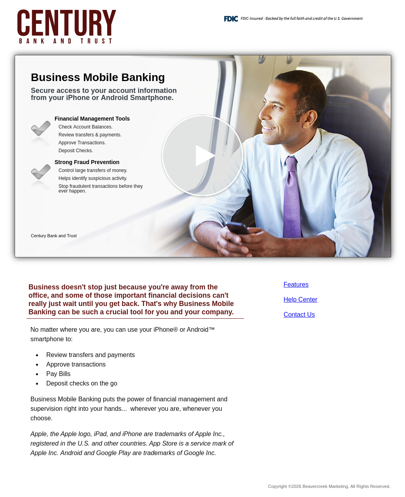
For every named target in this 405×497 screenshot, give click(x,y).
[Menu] (378, 16)
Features (296, 284)
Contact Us (299, 314)
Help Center (300, 299)
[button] (203, 156)
